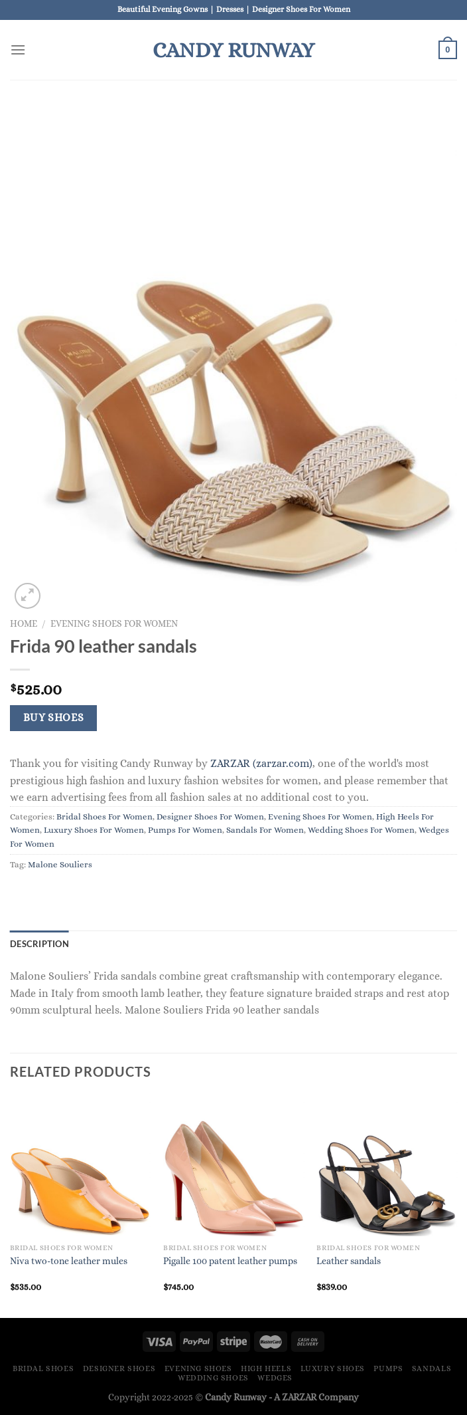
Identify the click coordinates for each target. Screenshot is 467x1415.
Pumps (388, 1368)
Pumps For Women (185, 830)
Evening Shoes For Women (114, 624)
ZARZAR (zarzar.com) (261, 763)
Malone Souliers (60, 864)
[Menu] (18, 49)
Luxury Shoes (332, 1368)
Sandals (431, 1368)
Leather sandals (348, 1260)
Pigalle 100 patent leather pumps (230, 1260)
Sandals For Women (265, 830)
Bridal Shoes (43, 1368)
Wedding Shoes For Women (361, 830)
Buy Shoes (53, 718)
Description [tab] (39, 943)
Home (23, 624)
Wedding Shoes (213, 1377)
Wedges (275, 1377)
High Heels (266, 1368)
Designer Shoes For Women (210, 816)
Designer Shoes (119, 1368)
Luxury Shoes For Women (94, 830)
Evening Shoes (198, 1368)
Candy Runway (233, 49)
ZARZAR (299, 1397)
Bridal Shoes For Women (104, 816)
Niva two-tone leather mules (68, 1260)
